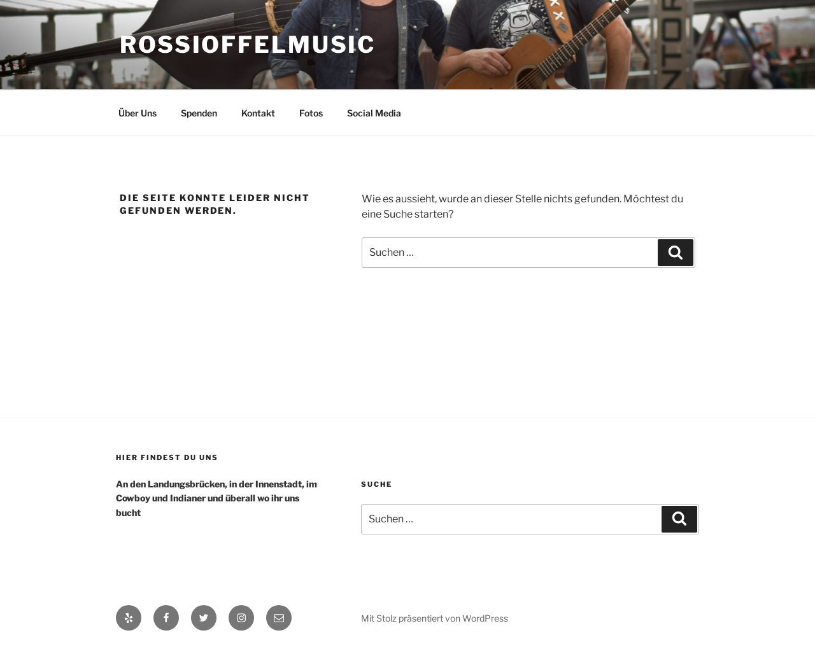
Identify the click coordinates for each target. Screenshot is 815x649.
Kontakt (258, 113)
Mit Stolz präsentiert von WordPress (434, 618)
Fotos (311, 113)
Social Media (374, 113)
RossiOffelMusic (248, 45)
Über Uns (137, 113)
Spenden (199, 113)
